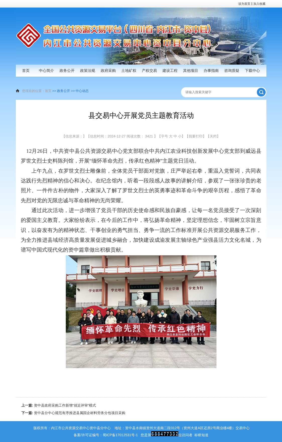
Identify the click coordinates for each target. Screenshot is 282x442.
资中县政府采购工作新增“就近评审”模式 (58, 405)
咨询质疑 (231, 70)
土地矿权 (128, 70)
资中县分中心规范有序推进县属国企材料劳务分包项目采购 (73, 413)
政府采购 (108, 70)
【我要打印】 (195, 136)
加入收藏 (259, 4)
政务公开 (67, 70)
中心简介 (46, 70)
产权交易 (149, 70)
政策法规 (87, 70)
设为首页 (244, 4)
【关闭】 (213, 136)
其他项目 (190, 70)
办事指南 (211, 70)
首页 (26, 70)
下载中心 (252, 70)
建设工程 (170, 70)
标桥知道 (201, 435)
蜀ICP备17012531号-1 (120, 435)
